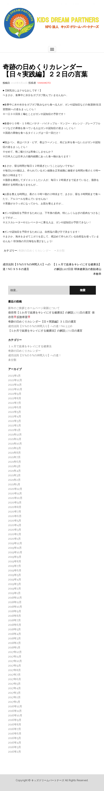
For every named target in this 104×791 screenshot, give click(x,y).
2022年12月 (15, 380)
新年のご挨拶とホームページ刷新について (34, 308)
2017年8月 (14, 670)
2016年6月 (14, 733)
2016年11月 (15, 711)
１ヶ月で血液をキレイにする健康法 (30, 346)
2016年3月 (14, 747)
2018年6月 (14, 624)
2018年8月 (14, 615)
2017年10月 (15, 661)
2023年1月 (14, 375)
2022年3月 (14, 421)
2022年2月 (14, 425)
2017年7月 (14, 674)
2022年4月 (14, 416)
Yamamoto (44, 83)
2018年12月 (15, 597)
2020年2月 (14, 534)
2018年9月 (14, 611)
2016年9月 (14, 720)
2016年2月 (14, 751)
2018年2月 (14, 643)
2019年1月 (14, 593)
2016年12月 (15, 706)
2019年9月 (14, 557)
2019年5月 (14, 575)
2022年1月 (14, 430)
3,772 (45, 330)
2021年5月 (14, 466)
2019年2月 (14, 588)
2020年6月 (15, 516)
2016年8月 (14, 724)
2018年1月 (14, 647)
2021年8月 (14, 452)
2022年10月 (15, 389)
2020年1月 (14, 538)
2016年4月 (14, 742)
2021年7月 (14, 457)
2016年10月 (15, 715)
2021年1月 (14, 484)
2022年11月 (15, 384)
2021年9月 (14, 448)
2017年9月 (14, 665)
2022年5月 (14, 412)
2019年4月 (14, 579)
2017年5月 (14, 683)
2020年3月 (14, 529)
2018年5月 (14, 629)
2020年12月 (15, 489)
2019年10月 (15, 552)
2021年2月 (14, 479)
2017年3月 (14, 692)
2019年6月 (14, 570)
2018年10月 (15, 606)
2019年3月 (14, 584)
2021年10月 (15, 443)
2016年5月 (14, 738)
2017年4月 (14, 688)
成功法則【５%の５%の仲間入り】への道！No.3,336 (40, 326)
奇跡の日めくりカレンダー (34, 250)
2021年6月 (14, 461)
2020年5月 (14, 520)
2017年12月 (15, 652)
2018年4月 (14, 634)
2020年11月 (15, 493)
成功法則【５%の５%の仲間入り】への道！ (34, 355)
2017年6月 (14, 679)
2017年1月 (14, 701)
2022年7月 (14, 402)
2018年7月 (14, 620)
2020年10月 (15, 498)
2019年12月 (15, 543)
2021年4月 (14, 470)
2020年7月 (14, 511)
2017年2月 (14, 697)
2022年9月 (14, 393)
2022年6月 (14, 407)
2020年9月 (15, 502)
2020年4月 (14, 525)
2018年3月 (14, 638)
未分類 (60, 250)
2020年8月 (14, 507)
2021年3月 (14, 475)
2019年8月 (14, 561)
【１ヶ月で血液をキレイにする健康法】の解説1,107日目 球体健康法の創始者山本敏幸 (76, 269)
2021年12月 (15, 434)
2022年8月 (14, 398)
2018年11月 (15, 602)
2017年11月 (14, 656)
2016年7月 (14, 729)
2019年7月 (14, 566)
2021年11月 (14, 439)
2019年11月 (15, 547)
